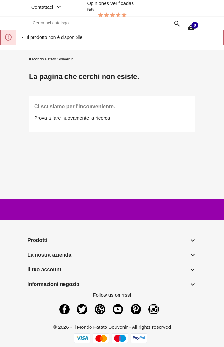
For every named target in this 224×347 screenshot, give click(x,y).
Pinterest (136, 309)
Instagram (153, 309)
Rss (100, 309)
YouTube (118, 309)
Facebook (64, 309)
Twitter (82, 309)
